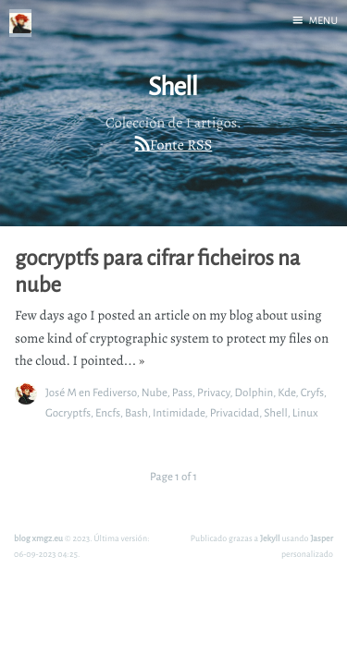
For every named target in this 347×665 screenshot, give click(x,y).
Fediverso (115, 392)
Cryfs (312, 392)
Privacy (213, 392)
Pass (182, 392)
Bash (136, 412)
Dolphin (253, 392)
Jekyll (270, 538)
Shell (276, 412)
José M (61, 392)
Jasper (321, 538)
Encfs (107, 412)
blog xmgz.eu (38, 538)
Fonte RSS (181, 145)
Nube (154, 392)
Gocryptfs (68, 412)
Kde (286, 392)
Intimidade (179, 412)
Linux (305, 412)
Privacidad (235, 412)
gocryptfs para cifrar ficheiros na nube (157, 271)
